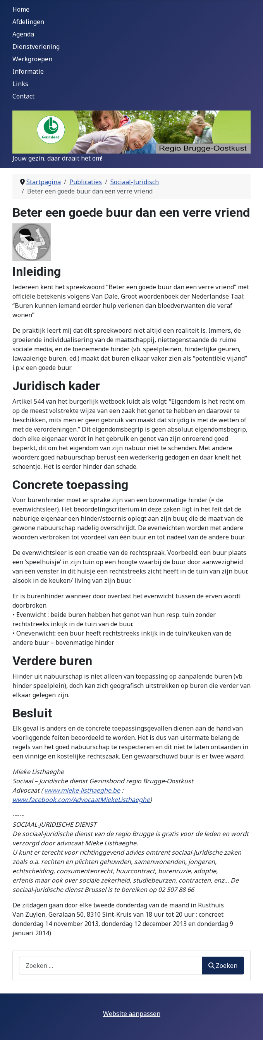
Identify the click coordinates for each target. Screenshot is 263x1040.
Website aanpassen (131, 1013)
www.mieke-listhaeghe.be (82, 790)
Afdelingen (28, 21)
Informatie (28, 71)
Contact (23, 96)
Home (20, 9)
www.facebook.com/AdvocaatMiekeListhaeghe (81, 799)
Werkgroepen (32, 59)
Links (20, 83)
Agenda (23, 34)
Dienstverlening (36, 46)
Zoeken (222, 965)
